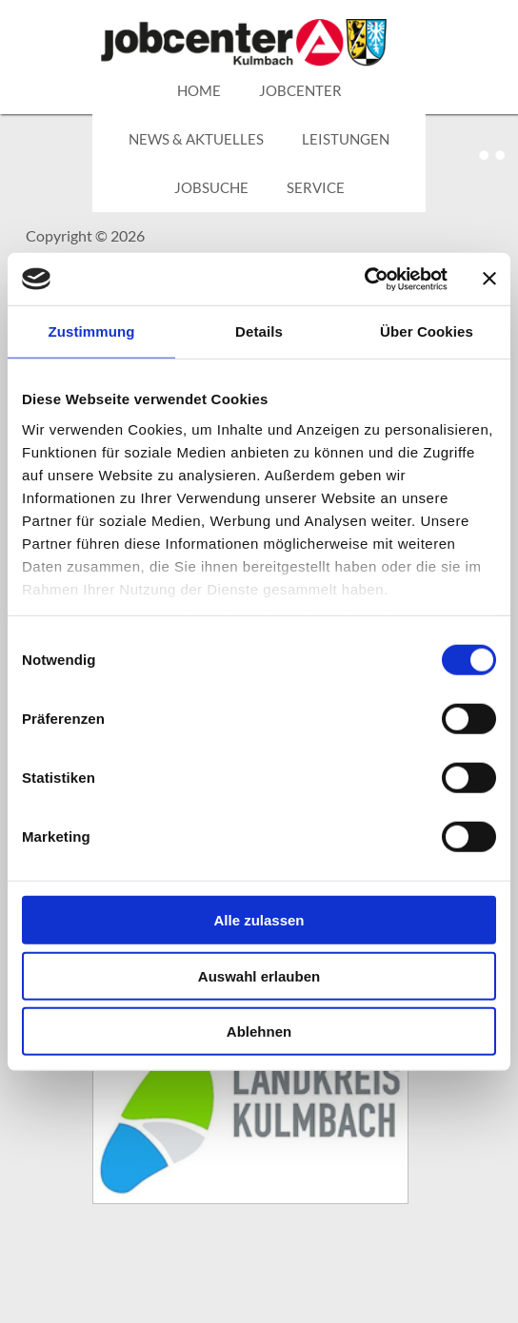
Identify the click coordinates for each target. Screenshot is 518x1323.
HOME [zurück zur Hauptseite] (199, 90)
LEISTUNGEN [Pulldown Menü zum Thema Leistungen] (345, 138)
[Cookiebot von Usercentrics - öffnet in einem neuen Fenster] (364, 278)
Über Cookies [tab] (426, 331)
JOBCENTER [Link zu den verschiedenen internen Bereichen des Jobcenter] (300, 90)
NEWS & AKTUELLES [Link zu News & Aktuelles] (196, 138)
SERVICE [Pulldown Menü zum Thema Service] (316, 187)
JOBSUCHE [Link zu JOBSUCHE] (211, 187)
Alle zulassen (258, 920)
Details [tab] (259, 331)
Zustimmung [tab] (92, 331)
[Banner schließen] (489, 278)
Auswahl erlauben (259, 975)
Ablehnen (259, 1031)
